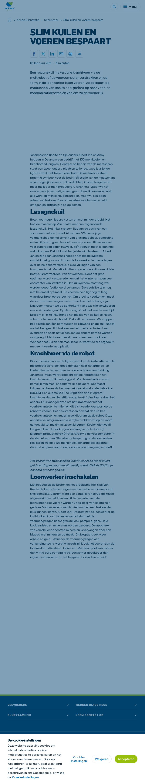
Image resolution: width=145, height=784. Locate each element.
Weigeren (101, 759)
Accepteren (126, 759)
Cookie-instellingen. (26, 777)
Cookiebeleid (42, 772)
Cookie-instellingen (79, 758)
